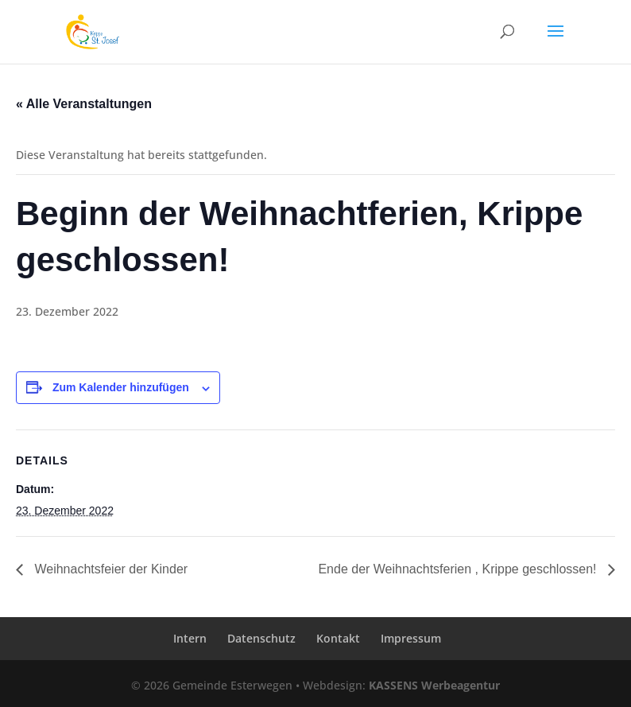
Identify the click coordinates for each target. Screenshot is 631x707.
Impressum (411, 638)
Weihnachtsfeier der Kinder (109, 569)
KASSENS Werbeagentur (434, 685)
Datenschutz (261, 638)
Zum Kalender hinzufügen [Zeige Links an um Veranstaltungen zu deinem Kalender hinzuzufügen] (120, 387)
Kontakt (338, 638)
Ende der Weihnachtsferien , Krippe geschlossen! (459, 569)
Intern (190, 638)
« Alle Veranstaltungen (84, 104)
